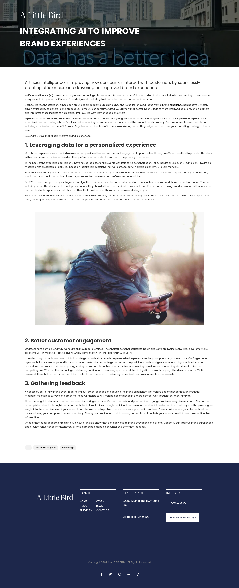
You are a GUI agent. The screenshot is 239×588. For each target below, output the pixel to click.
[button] (215, 15)
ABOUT (84, 506)
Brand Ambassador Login (182, 517)
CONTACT (102, 510)
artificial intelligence (46, 447)
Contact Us (178, 503)
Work (100, 501)
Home (83, 501)
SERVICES (86, 510)
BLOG (99, 506)
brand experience (172, 105)
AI (28, 447)
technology (68, 447)
